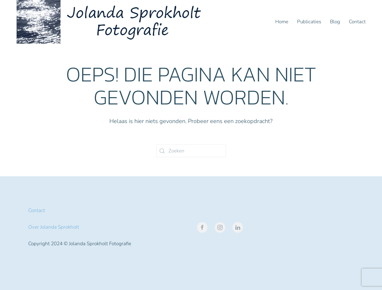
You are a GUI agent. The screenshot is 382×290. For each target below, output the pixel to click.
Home (281, 21)
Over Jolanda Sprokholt (53, 227)
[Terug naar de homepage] (111, 22)
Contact (357, 21)
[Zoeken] (191, 150)
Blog (335, 21)
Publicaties (309, 21)
